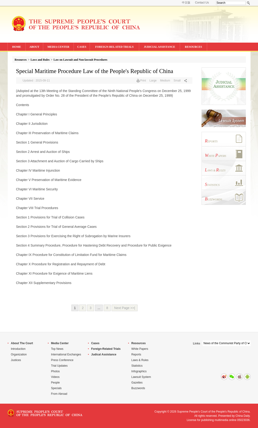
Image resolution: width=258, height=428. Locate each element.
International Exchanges (66, 354)
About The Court (22, 343)
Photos (55, 371)
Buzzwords (138, 388)
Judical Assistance (104, 354)
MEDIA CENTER (58, 46)
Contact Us (202, 2)
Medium (165, 80)
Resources (21, 59)
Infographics (139, 371)
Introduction (18, 349)
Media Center (60, 343)
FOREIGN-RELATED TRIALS (114, 46)
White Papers (139, 349)
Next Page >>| (124, 308)
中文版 (186, 2)
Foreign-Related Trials (106, 349)
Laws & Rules (139, 360)
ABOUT (34, 46)
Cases (95, 343)
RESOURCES (193, 46)
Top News (57, 349)
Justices (16, 360)
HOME (16, 46)
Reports (136, 354)
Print (143, 80)
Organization (19, 354)
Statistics (137, 365)
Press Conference (62, 360)
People (55, 382)
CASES (81, 46)
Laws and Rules (40, 59)
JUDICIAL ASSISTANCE (159, 46)
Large (153, 80)
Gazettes (137, 382)
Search (249, 3)
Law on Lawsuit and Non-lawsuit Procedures (80, 59)
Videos (55, 377)
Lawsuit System (141, 377)
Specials (56, 388)
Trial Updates (59, 365)
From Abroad (59, 393)
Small (176, 80)
